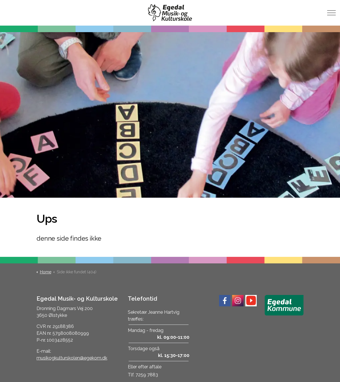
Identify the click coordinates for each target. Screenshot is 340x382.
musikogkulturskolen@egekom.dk (72, 358)
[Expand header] (331, 13)
